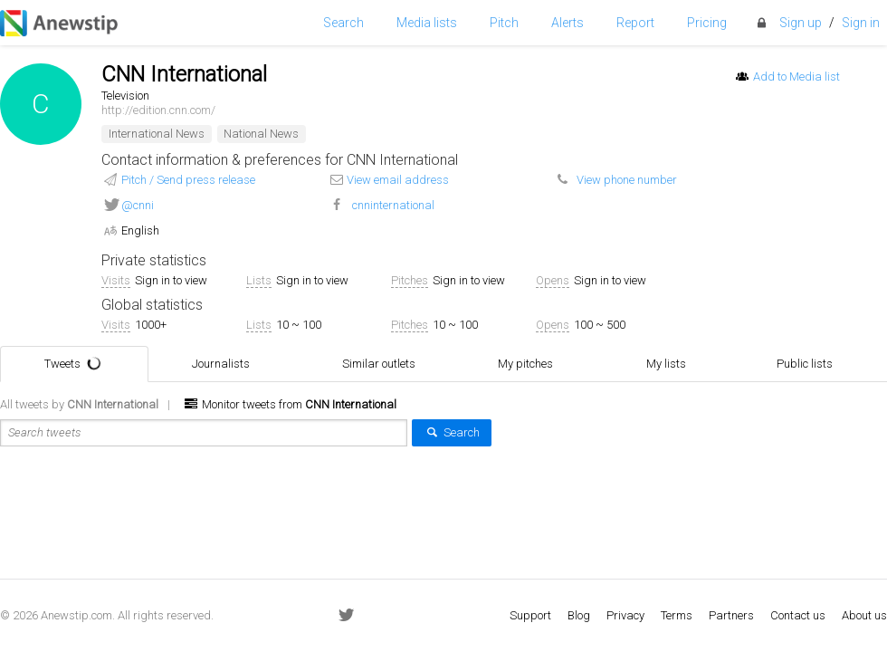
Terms (676, 615)
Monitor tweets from (289, 404)
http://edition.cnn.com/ (158, 110)
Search (452, 432)
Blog (578, 615)
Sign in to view (171, 280)
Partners (731, 615)
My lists (678, 364)
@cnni (137, 205)
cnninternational (393, 205)
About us (864, 615)
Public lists (816, 364)
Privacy (625, 615)
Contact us (797, 615)
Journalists (232, 364)
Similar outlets (390, 364)
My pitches (537, 364)
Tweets (75, 363)
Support (530, 615)
